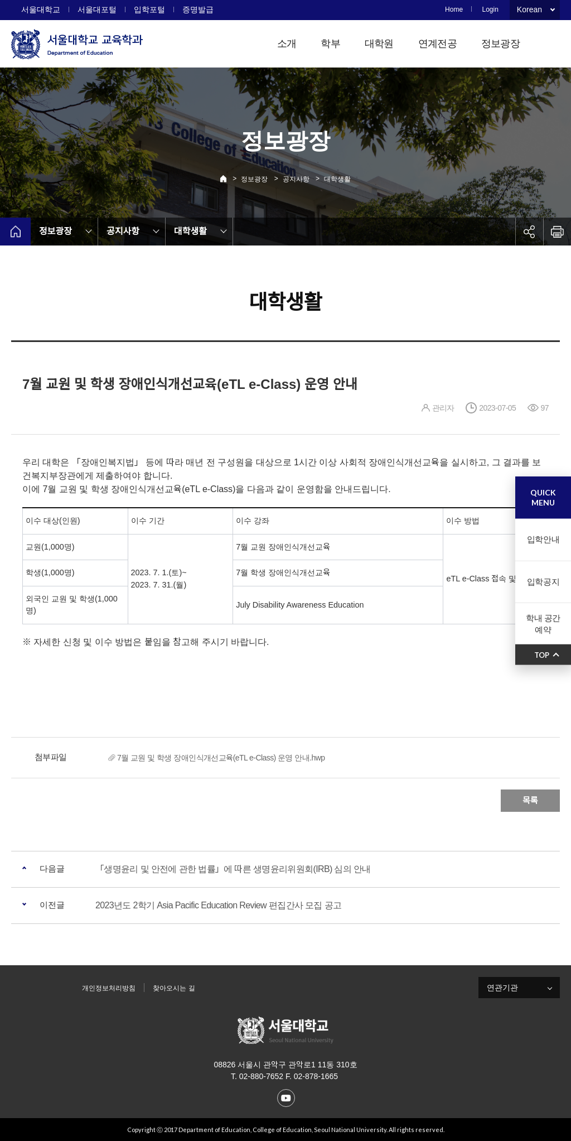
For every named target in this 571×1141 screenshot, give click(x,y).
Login (490, 9)
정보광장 (500, 43)
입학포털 (149, 9)
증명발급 (198, 9)
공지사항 (296, 179)
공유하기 (529, 231)
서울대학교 (40, 9)
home (15, 231)
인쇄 (557, 231)
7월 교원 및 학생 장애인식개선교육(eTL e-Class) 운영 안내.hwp (221, 757)
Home (454, 9)
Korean (529, 9)
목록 (530, 800)
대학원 (379, 43)
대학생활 (337, 179)
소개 (287, 43)
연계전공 (437, 43)
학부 (330, 43)
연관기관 (502, 987)
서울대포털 (97, 9)
